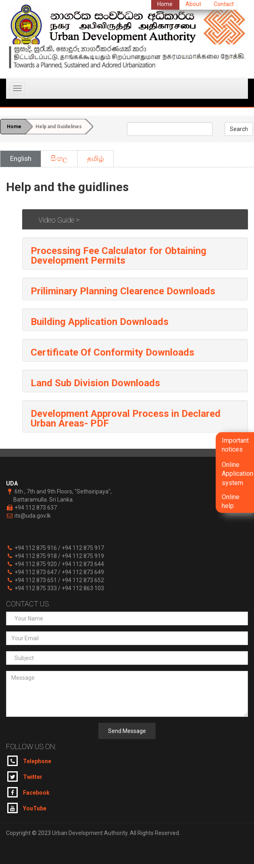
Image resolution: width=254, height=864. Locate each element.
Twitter (24, 776)
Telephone (29, 761)
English (20, 158)
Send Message (127, 731)
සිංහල (59, 158)
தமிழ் (95, 158)
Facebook (28, 792)
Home (14, 126)
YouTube (26, 808)
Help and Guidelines (58, 126)
